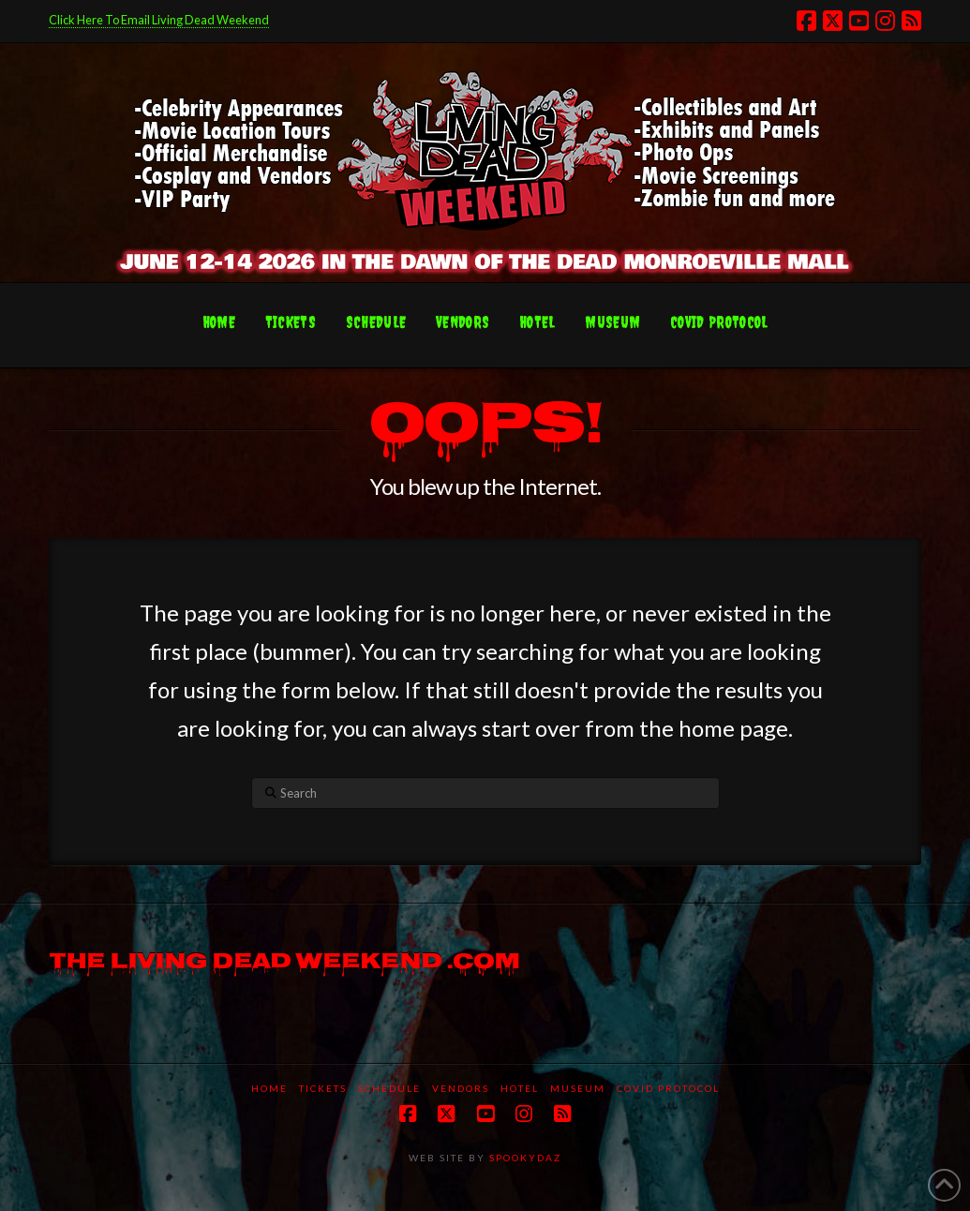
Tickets (323, 1088)
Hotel (519, 1088)
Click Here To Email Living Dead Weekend (159, 19)
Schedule (389, 1088)
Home (269, 1088)
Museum (577, 1088)
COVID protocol (668, 1088)
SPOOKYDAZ (523, 1157)
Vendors (460, 1088)
